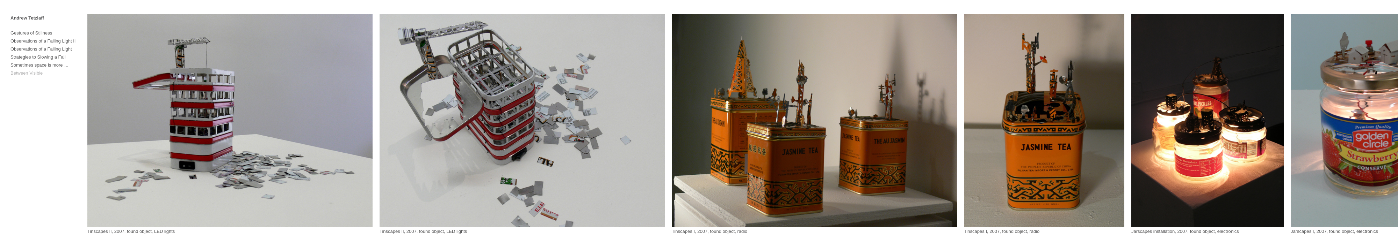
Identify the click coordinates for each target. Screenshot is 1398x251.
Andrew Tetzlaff (27, 18)
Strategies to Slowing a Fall (38, 57)
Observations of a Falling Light (41, 49)
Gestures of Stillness (31, 33)
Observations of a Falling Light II (42, 41)
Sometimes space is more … (39, 65)
